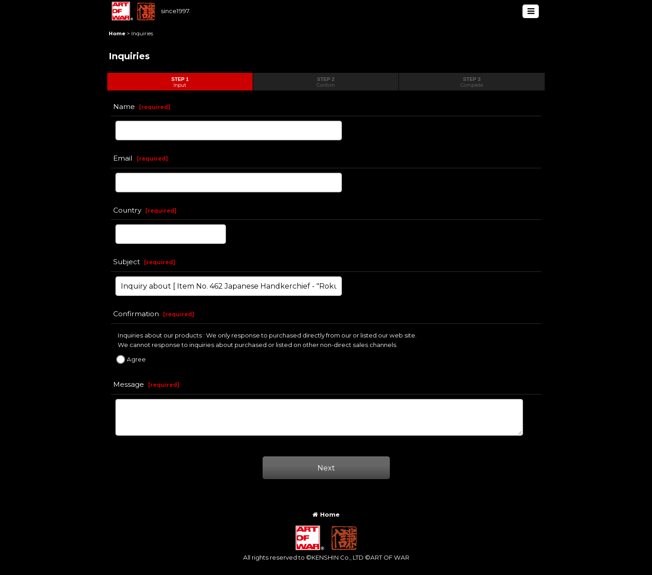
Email (123, 158)
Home (326, 514)
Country (127, 210)
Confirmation (136, 313)
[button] (531, 11)
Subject (126, 261)
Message (128, 384)
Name (124, 106)
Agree (136, 359)
